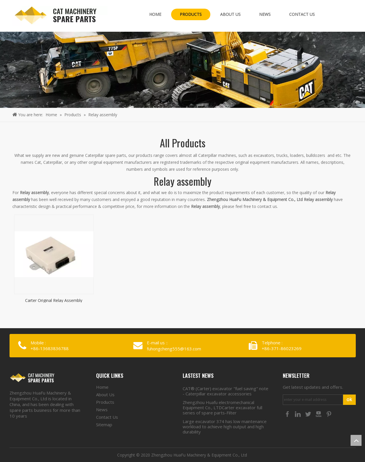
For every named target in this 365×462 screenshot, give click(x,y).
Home (102, 387)
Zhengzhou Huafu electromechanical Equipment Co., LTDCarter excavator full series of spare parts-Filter (222, 407)
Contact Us (107, 417)
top (356, 440)
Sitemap (104, 424)
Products (105, 402)
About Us (105, 394)
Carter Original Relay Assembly (53, 300)
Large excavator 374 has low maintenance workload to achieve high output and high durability (225, 426)
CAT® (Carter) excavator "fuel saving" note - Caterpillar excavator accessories (225, 391)
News (102, 409)
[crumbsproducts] (182, 70)
